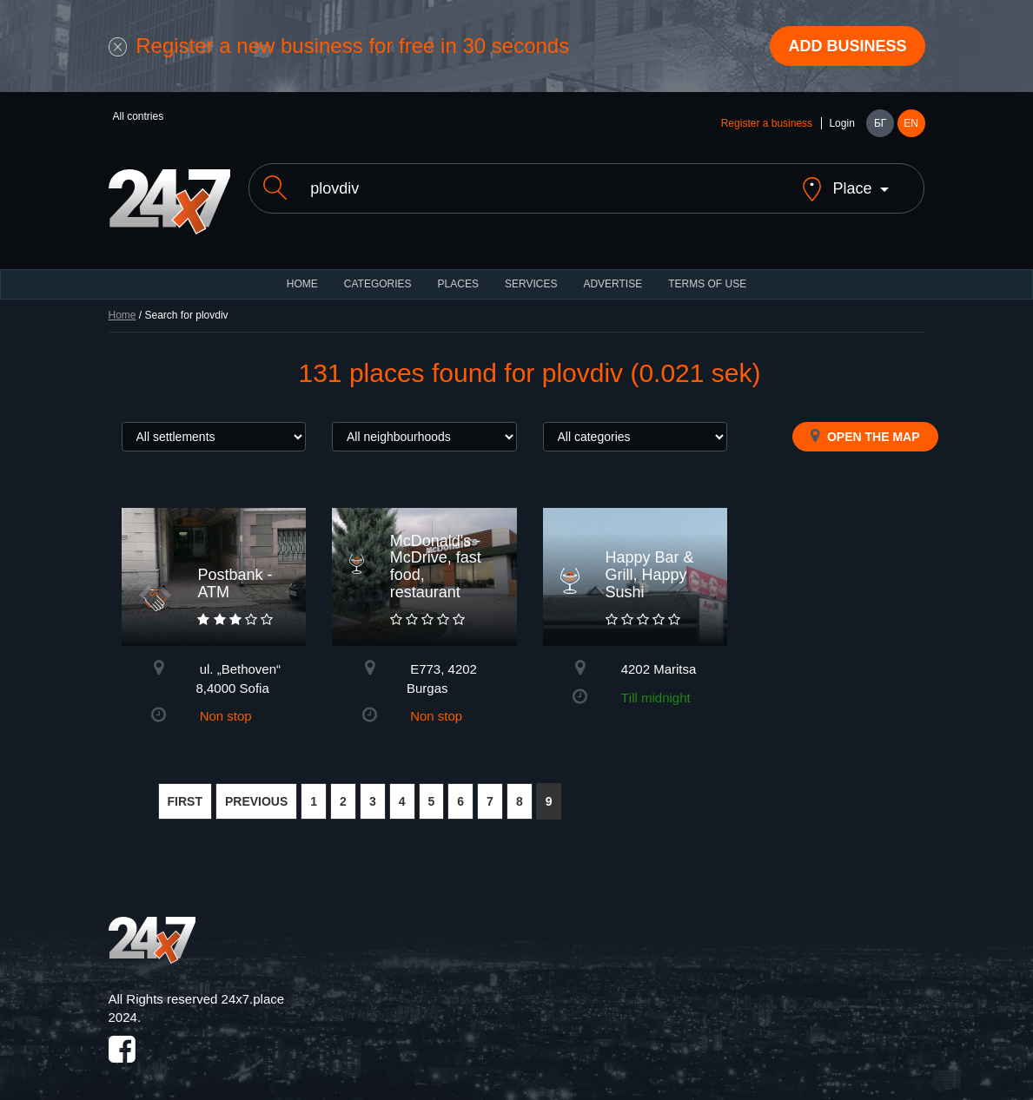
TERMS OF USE (707, 269)
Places (458, 269)
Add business (847, 46)
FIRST (185, 787)
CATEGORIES (378, 269)
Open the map (865, 421)
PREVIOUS (256, 787)
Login (841, 123)
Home (122, 300)
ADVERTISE (612, 269)
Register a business (766, 123)
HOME (302, 269)
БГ (880, 123)
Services (531, 269)
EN (911, 123)
